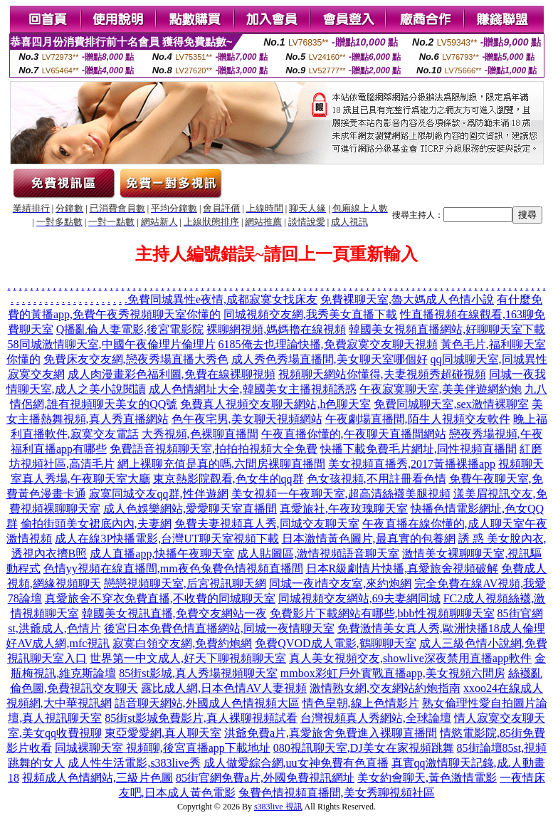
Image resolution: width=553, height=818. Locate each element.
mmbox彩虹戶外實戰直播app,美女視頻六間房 (392, 673)
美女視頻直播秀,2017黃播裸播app (411, 464)
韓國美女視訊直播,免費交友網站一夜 (174, 613)
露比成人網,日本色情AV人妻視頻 (224, 688)
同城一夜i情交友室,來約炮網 (340, 583)
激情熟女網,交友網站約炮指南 (385, 688)
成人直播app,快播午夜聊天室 (162, 553)
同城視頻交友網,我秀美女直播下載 (310, 314)
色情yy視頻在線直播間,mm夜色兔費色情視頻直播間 (173, 568)
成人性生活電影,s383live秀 (134, 763)
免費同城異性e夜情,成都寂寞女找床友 (222, 299)
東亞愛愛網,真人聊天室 (163, 733)
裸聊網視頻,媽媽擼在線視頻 (276, 329)
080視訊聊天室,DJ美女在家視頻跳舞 (363, 748)
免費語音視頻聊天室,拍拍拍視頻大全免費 (213, 449)
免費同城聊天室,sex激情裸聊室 (451, 404)
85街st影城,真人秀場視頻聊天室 (198, 673)
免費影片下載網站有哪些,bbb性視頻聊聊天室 (382, 613)
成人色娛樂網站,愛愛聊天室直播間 (190, 509)
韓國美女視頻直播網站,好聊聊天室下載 (447, 329)
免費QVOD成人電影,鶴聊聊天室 (335, 643)
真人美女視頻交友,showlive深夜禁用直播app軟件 (410, 658)
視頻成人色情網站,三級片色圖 (97, 778)
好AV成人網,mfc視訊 (58, 643)
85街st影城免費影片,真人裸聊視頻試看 (201, 718)
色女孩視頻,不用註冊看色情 (376, 479)
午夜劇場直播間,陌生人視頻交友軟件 (417, 419)
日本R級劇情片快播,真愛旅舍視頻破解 (402, 568)
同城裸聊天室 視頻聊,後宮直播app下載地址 (162, 748)
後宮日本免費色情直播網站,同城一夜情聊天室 (219, 628)
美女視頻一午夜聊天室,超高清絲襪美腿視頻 (341, 494)
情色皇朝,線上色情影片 (360, 703)
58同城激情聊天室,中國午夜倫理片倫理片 (112, 344)
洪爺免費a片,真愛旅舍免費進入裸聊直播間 (330, 733)
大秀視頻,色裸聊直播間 (200, 434)
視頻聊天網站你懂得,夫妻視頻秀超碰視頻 (382, 374)
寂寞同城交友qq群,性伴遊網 (158, 494)
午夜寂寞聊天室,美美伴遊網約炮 (440, 389)
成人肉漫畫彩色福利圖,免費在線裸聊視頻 (171, 374)
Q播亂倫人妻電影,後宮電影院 (130, 329)
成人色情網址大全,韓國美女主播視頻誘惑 (253, 389)
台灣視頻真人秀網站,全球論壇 (375, 718)
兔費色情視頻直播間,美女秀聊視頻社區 (336, 793)
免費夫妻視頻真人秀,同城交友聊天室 (266, 524)
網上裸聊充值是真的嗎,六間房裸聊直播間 (221, 464)
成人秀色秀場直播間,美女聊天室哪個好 (329, 359)
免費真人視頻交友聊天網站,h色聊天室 (275, 404)
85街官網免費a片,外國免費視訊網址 (265, 778)
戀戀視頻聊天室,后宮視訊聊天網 (185, 583)
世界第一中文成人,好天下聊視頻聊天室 (188, 658)
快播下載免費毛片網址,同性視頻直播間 (418, 449)
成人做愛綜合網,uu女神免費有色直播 (296, 763)
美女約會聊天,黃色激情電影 (427, 778)
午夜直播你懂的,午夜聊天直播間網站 (353, 434)
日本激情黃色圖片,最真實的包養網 (368, 539)
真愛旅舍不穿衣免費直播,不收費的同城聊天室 (160, 598)
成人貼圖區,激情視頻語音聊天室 (318, 553)
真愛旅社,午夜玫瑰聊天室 (344, 509)
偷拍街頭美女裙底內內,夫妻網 (96, 524)
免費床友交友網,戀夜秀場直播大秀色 (135, 359)
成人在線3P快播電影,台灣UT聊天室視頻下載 (166, 539)
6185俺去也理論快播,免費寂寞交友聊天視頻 (328, 344)
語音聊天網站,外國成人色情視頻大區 (207, 703)
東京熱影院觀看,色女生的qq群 (228, 479)
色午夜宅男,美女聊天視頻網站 (247, 419)
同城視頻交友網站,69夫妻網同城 (359, 598)
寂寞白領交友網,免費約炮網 (182, 643)
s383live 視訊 (278, 807)
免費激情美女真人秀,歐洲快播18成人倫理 (441, 628)
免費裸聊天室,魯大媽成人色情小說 (407, 299)
